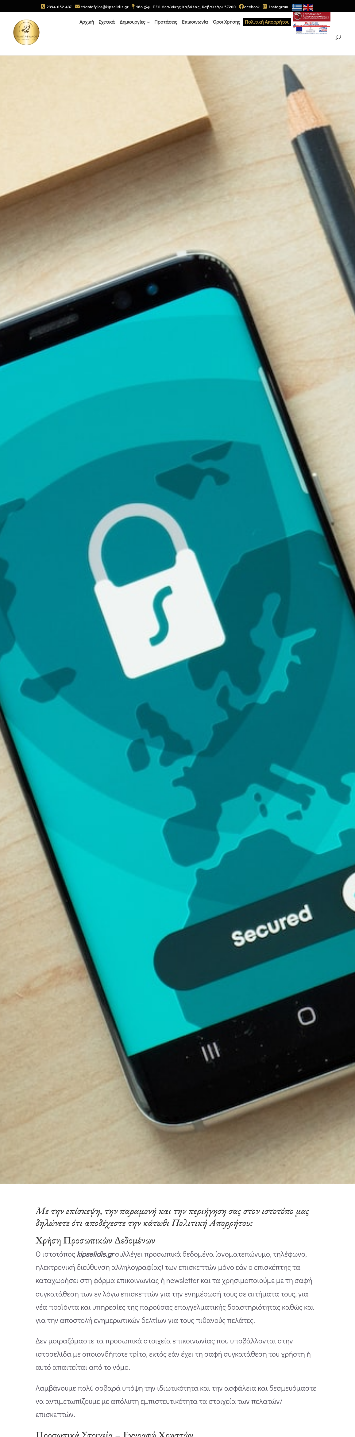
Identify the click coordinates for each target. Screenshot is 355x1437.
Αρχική (86, 21)
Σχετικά (107, 21)
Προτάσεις (165, 21)
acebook (249, 6)
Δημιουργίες (132, 21)
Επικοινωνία (195, 21)
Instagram (275, 6)
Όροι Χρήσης (226, 21)
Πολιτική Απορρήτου (267, 21)
